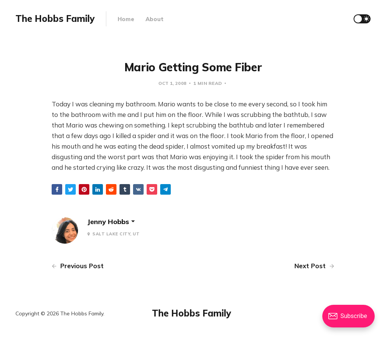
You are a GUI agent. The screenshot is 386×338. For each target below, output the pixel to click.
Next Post (314, 266)
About (155, 19)
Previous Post (78, 266)
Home (126, 19)
